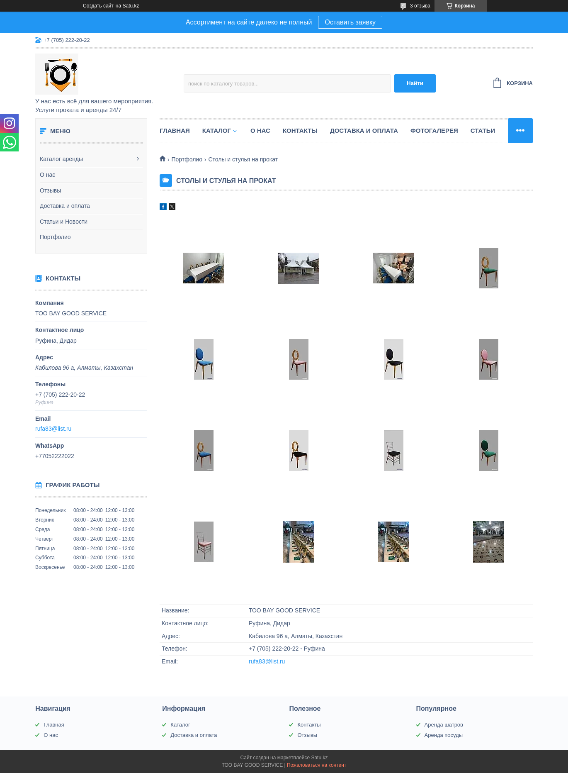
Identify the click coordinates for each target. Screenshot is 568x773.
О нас (47, 174)
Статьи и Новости (63, 221)
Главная (175, 130)
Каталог (216, 130)
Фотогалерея (434, 130)
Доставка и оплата (65, 205)
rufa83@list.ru (53, 428)
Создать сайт (98, 6)
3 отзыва (420, 6)
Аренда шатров (444, 725)
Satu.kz (319, 758)
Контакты (300, 130)
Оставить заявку (350, 22)
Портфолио (55, 237)
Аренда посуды (444, 735)
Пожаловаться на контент (316, 765)
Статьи (483, 130)
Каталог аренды (61, 159)
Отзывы (50, 190)
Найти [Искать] (415, 83)
